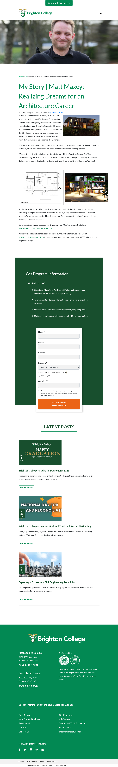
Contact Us (24, 731)
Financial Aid (65, 727)
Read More (26, 487)
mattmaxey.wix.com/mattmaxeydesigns (35, 228)
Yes (41, 375)
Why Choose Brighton (29, 719)
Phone (41, 342)
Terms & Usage (60, 765)
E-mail (41, 352)
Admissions (64, 719)
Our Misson (24, 715)
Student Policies (33, 765)
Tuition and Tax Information (72, 723)
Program (42, 363)
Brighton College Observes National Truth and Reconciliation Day (55, 526)
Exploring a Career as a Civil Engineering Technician (47, 582)
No (49, 375)
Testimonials (25, 723)
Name (41, 332)
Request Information (59, 2)
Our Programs (66, 715)
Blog (25, 76)
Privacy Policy (47, 765)
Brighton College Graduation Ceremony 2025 (44, 470)
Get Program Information (59, 404)
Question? (43, 381)
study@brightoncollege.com (32, 743)
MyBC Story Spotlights (56, 113)
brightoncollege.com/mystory (31, 237)
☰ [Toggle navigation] (100, 12)
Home (21, 76)
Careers (22, 727)
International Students (70, 731)
